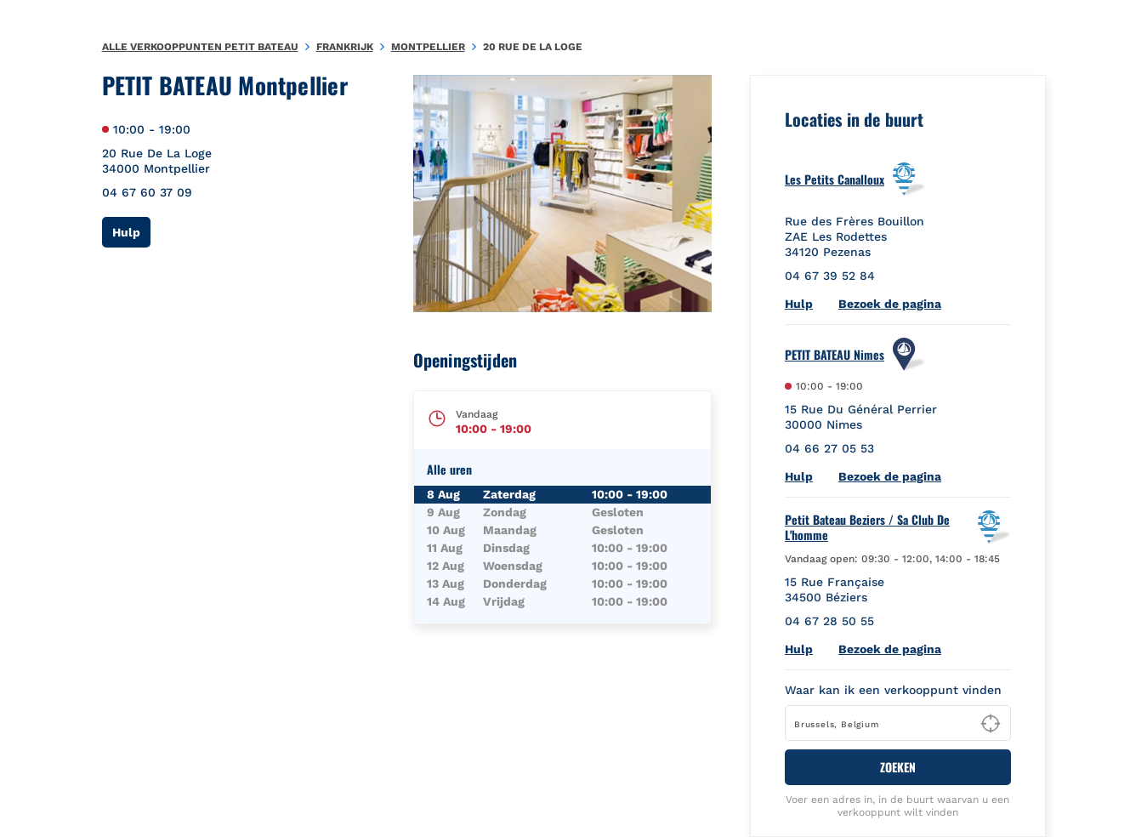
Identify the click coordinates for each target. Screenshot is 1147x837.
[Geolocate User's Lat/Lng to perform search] (990, 724)
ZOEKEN (898, 767)
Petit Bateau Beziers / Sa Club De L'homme (867, 527)
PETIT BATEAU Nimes (834, 354)
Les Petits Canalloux (834, 179)
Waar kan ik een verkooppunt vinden (893, 690)
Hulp (131, 232)
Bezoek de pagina (889, 303)
